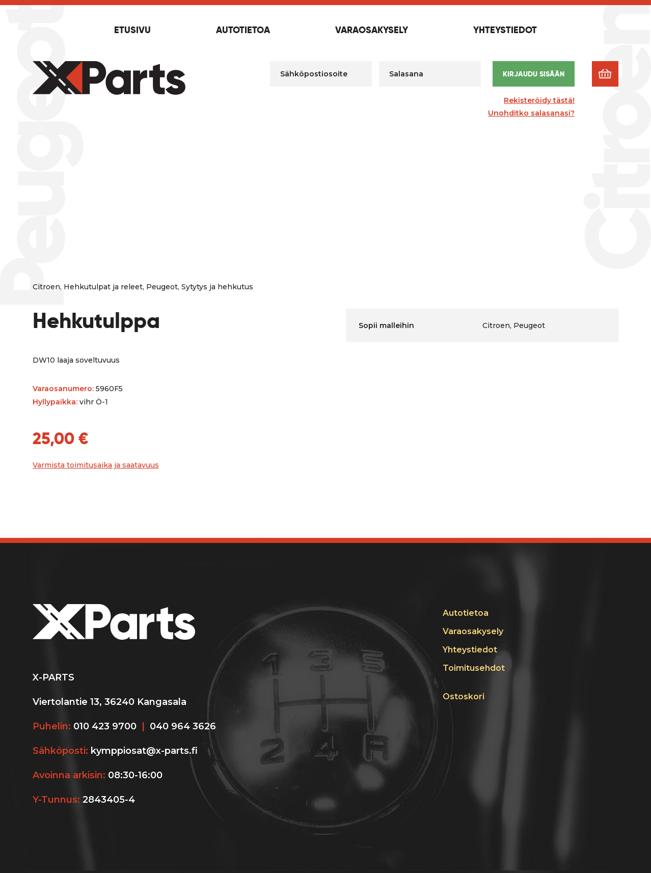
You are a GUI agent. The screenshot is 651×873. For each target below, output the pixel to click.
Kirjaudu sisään (533, 73)
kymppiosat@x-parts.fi (144, 750)
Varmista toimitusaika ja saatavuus (96, 465)
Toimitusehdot (474, 668)
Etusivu (132, 30)
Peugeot (162, 286)
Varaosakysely (371, 30)
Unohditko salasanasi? (531, 113)
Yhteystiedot (505, 30)
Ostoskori (463, 696)
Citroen (46, 286)
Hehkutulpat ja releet (103, 286)
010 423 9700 (105, 726)
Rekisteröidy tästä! (539, 100)
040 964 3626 (183, 726)
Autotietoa (243, 30)
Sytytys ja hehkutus (217, 286)
